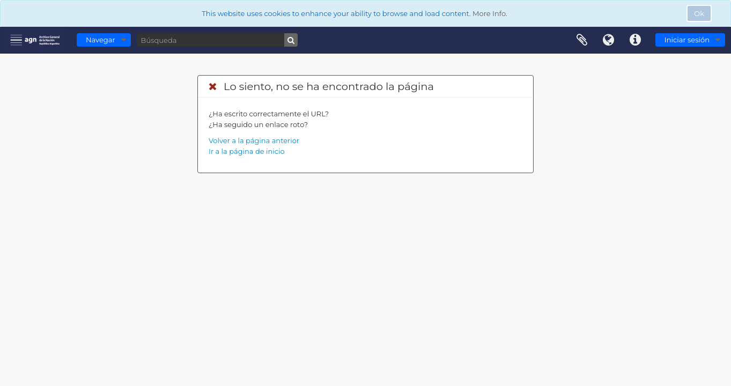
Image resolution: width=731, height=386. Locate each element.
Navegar (100, 39)
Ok (699, 13)
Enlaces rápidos (635, 40)
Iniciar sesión (687, 39)
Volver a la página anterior (254, 140)
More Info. (489, 13)
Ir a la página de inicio (247, 151)
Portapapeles (581, 40)
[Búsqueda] (217, 40)
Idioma (608, 40)
